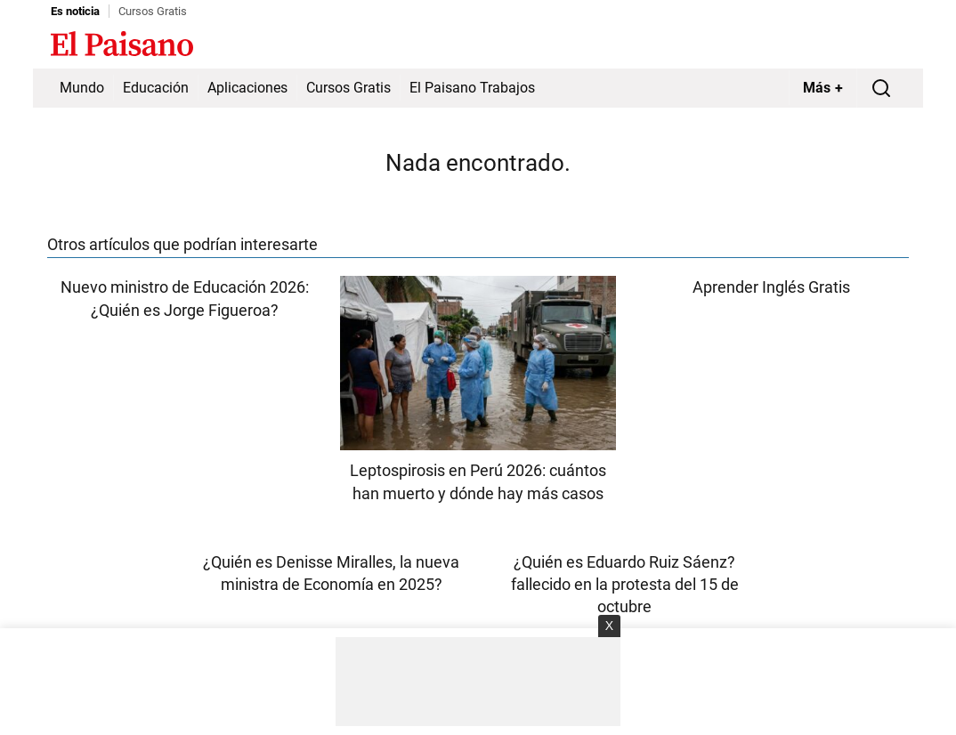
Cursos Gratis (152, 11)
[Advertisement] (478, 681)
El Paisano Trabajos (472, 87)
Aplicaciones (247, 87)
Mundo (82, 87)
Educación (156, 87)
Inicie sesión (869, 45)
